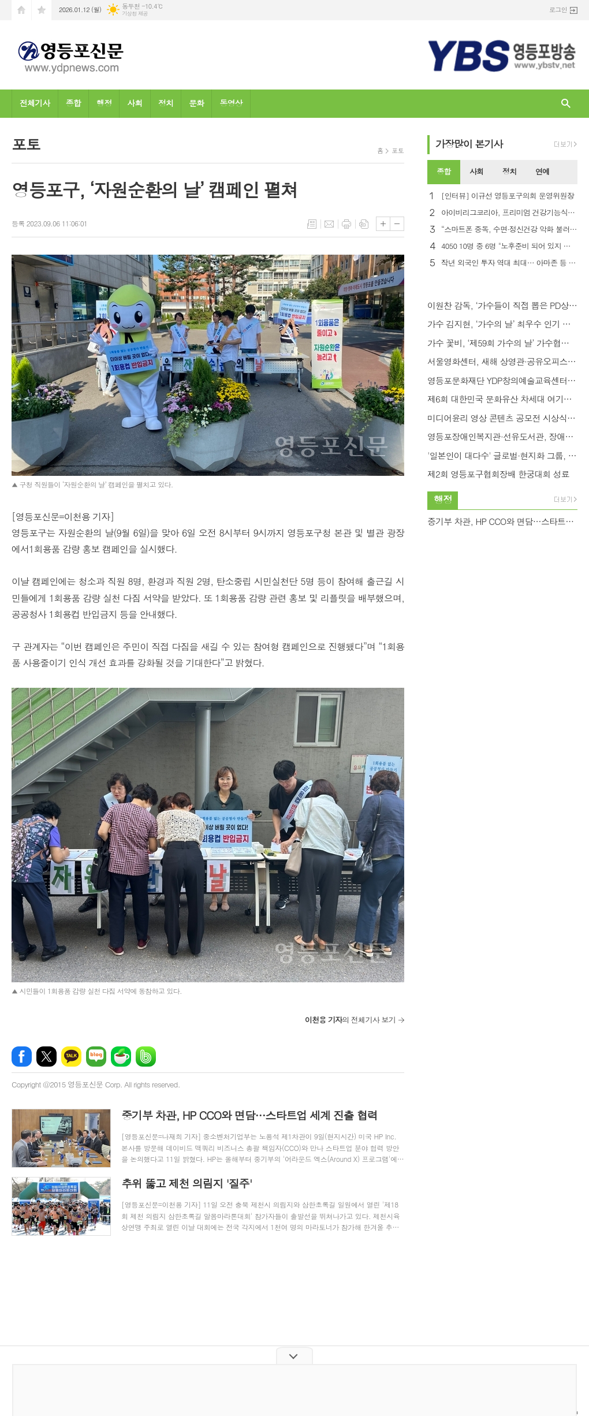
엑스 (46, 1056)
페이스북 (22, 1056)
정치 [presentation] (509, 171)
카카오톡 (71, 1056)
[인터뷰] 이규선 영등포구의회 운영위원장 (507, 196)
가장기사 (469, 144)
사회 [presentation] (476, 171)
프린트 (346, 224)
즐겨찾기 (41, 10)
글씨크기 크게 (383, 224)
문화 (196, 103)
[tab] (443, 172)
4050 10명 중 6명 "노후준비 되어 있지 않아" (509, 246)
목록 (312, 224)
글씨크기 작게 (397, 224)
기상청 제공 (135, 13)
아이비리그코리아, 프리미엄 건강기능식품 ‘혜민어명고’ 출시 (509, 213)
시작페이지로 (21, 10)
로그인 (558, 9)
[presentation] (568, 172)
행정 (103, 103)
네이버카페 (121, 1056)
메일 (329, 224)
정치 (165, 103)
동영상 (230, 103)
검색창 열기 (565, 104)
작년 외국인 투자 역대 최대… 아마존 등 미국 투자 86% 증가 (509, 263)
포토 (398, 150)
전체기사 (35, 103)
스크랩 (364, 224)
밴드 (146, 1056)
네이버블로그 (96, 1056)
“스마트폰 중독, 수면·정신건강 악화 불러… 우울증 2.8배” (509, 229)
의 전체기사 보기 (350, 1019)
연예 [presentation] (542, 171)
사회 (134, 103)
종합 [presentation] (443, 171)
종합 (73, 103)
